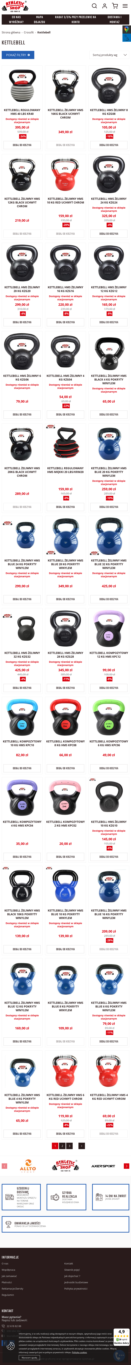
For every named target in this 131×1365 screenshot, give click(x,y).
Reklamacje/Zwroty (12, 1288)
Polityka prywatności (76, 1288)
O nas (5, 1263)
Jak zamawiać (9, 1276)
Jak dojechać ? (72, 1276)
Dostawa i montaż (114, 20)
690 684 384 (13, 1331)
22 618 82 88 (14, 1326)
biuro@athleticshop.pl (19, 1336)
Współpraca (8, 1269)
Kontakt (68, 1263)
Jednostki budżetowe (76, 1282)
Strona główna (11, 32)
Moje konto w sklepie (104, 6)
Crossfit (29, 32)
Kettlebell (43, 32)
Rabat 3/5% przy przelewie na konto (75, 20)
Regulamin (8, 1294)
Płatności (7, 1282)
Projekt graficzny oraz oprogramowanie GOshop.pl (65, 1358)
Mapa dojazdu (39, 20)
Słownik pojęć (72, 1269)
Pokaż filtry (16, 55)
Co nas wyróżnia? (16, 20)
